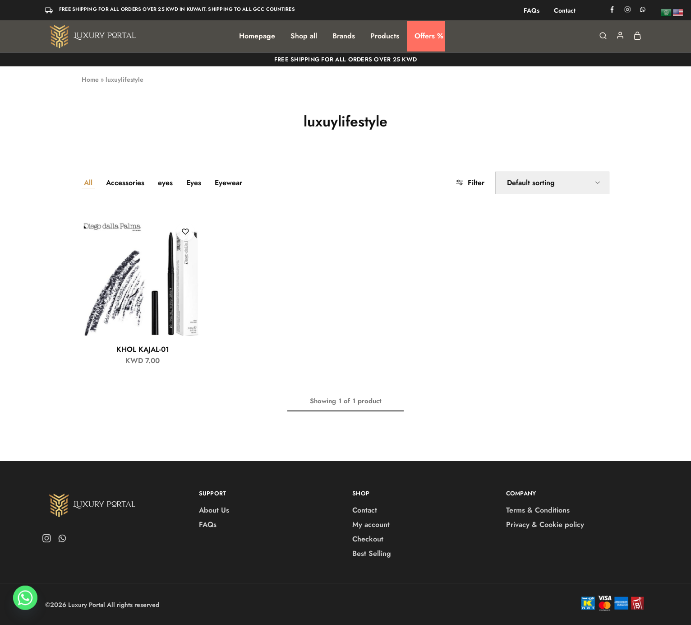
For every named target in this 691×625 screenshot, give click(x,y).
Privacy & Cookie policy (545, 524)
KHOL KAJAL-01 (142, 349)
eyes (165, 182)
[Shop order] (552, 183)
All (88, 182)
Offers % (429, 36)
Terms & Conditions (538, 510)
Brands (343, 36)
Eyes (193, 182)
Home (90, 79)
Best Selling (371, 553)
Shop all (303, 36)
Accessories (125, 182)
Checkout (367, 539)
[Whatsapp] (25, 601)
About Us (214, 510)
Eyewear (228, 182)
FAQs (531, 10)
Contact (565, 10)
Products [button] (384, 36)
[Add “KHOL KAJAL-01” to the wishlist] (185, 232)
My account (371, 524)
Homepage (257, 36)
